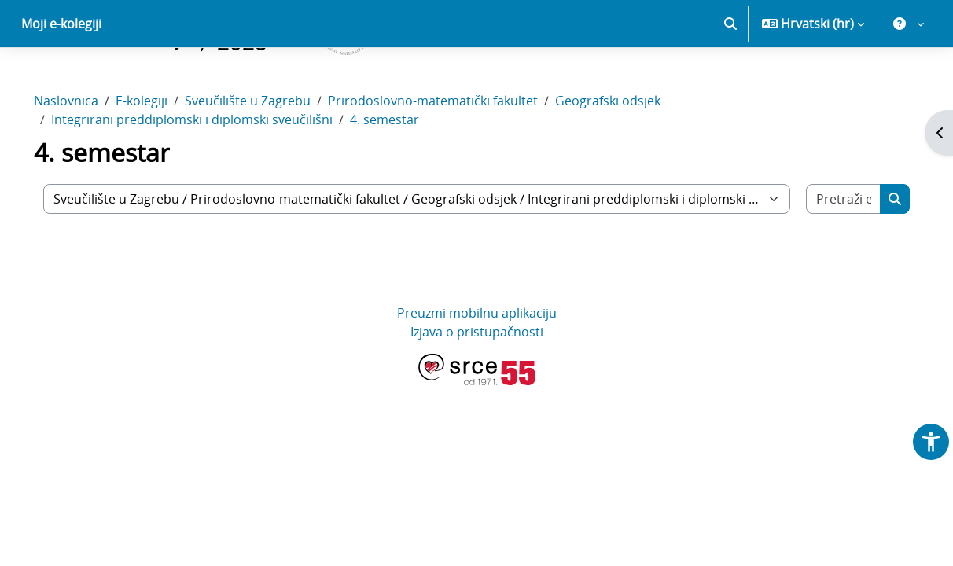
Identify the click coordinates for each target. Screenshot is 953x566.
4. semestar (406, 174)
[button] (730, 78)
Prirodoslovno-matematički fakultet (455, 155)
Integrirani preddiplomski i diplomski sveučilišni (214, 174)
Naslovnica (88, 155)
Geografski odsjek (630, 155)
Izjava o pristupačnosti (476, 386)
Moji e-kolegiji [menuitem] (61, 78)
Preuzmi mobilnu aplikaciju (477, 368)
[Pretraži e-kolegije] (824, 254)
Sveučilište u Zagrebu (270, 155)
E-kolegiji (163, 155)
